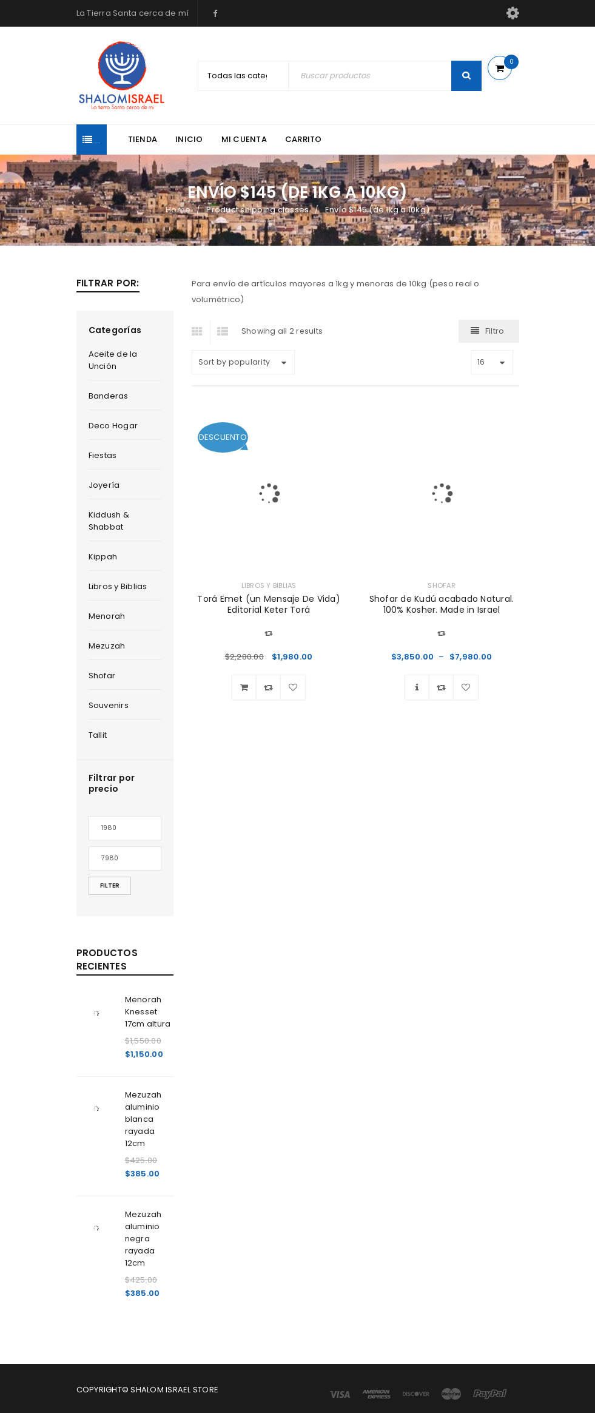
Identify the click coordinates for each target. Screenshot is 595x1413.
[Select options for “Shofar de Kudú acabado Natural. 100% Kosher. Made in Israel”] (417, 687)
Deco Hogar (113, 425)
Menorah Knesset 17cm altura (148, 1012)
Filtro (495, 331)
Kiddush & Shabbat (109, 521)
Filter (109, 885)
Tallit (98, 735)
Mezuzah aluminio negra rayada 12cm (143, 1239)
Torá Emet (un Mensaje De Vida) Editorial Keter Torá (268, 604)
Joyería (104, 485)
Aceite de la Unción (113, 360)
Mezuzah (107, 646)
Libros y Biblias (118, 586)
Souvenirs (109, 705)
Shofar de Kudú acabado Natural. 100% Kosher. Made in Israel (441, 604)
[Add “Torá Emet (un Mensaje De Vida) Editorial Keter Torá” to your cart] (244, 687)
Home (178, 209)
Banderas (109, 396)
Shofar (102, 675)
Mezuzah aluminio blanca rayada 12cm (143, 1119)
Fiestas (103, 455)
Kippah (103, 556)
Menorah (107, 616)
